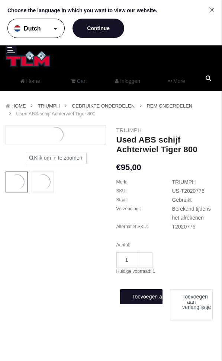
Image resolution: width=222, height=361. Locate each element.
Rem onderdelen (169, 106)
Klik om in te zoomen (55, 158)
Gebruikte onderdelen (103, 106)
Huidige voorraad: (135, 271)
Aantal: (123, 244)
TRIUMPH (49, 106)
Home (19, 106)
